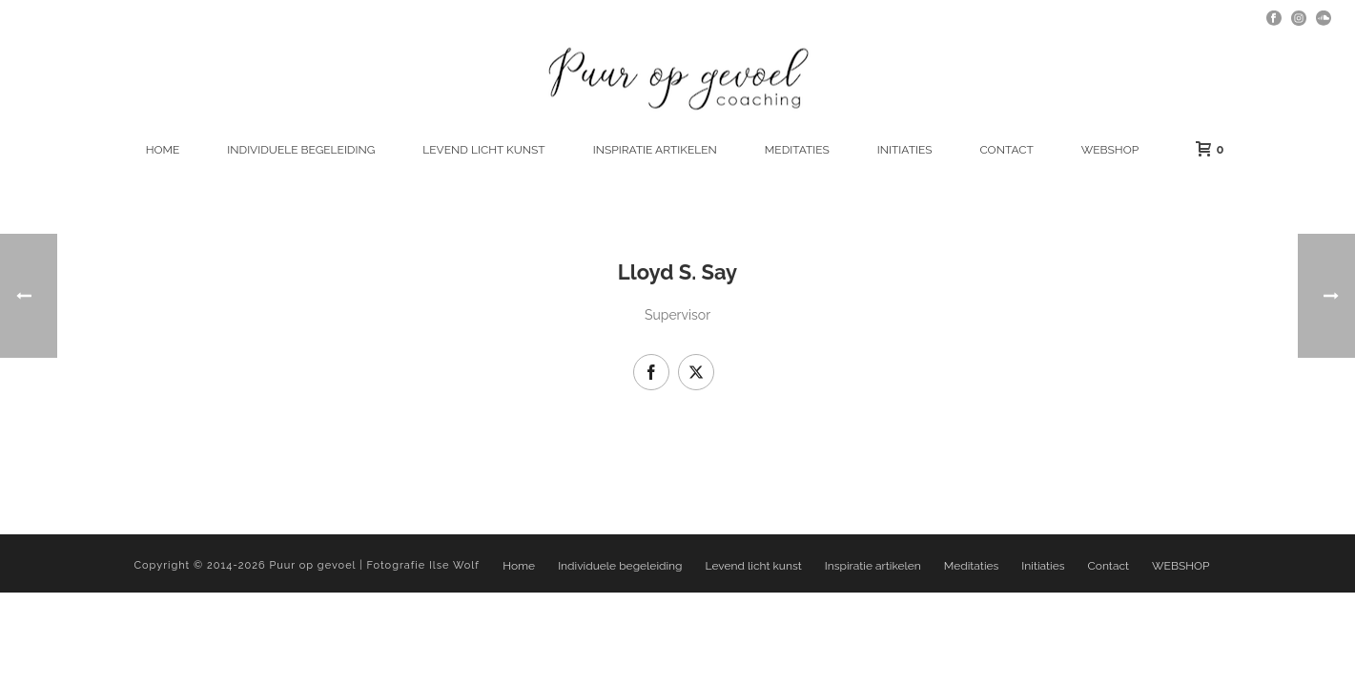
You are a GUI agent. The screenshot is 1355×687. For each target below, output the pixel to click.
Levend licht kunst (483, 149)
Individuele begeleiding (301, 149)
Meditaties (797, 149)
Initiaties (905, 149)
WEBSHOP (1110, 149)
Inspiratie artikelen (655, 149)
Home (163, 149)
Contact (1006, 149)
